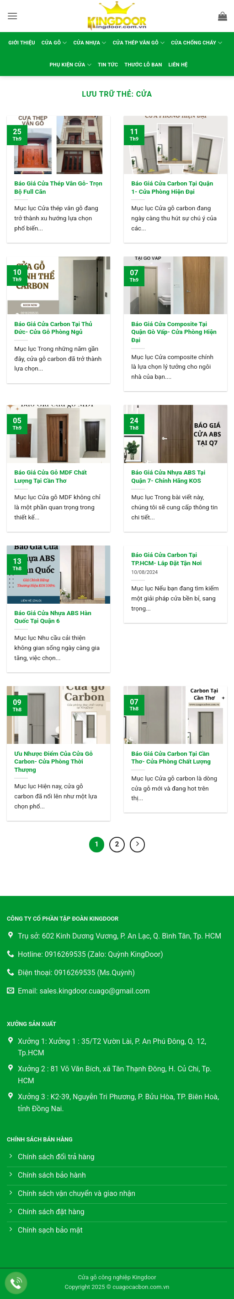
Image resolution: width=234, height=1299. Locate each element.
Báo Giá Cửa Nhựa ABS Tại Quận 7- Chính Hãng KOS (168, 476)
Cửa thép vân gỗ (139, 42)
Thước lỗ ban (143, 65)
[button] (12, 16)
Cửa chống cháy (196, 42)
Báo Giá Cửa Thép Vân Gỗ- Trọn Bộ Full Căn (58, 187)
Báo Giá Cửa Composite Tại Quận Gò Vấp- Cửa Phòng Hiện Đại (174, 332)
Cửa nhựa (90, 42)
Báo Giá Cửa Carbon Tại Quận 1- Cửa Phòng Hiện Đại (172, 187)
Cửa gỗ (54, 42)
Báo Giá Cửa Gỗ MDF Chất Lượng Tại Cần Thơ (50, 476)
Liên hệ (178, 65)
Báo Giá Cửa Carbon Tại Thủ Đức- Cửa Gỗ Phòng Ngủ (53, 328)
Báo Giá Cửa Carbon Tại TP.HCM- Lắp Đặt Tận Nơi (166, 559)
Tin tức (108, 65)
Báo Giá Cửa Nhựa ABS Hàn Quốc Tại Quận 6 (52, 617)
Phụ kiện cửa (70, 64)
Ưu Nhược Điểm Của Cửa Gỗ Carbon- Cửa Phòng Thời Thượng (53, 761)
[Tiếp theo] (137, 844)
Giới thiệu (21, 43)
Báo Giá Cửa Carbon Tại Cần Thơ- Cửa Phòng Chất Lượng (171, 757)
